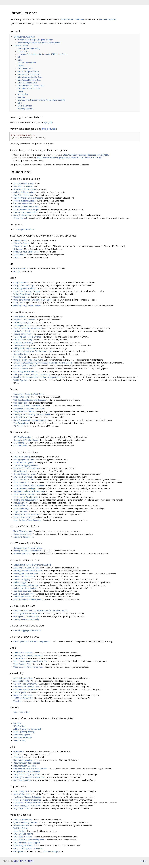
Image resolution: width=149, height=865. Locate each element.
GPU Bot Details (20, 445)
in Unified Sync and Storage (43, 362)
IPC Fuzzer (18, 426)
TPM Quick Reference (22, 819)
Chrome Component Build (24, 212)
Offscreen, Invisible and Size (25, 689)
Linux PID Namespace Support (26, 842)
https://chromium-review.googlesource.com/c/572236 (86, 155)
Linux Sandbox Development (28, 839)
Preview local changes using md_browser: (35, 39)
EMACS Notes (19, 254)
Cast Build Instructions (23, 195)
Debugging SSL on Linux (23, 459)
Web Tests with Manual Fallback (27, 405)
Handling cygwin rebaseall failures (27, 548)
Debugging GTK (20, 503)
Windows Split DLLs (21, 553)
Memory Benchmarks (22, 737)
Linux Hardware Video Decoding (27, 520)
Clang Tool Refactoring (23, 285)
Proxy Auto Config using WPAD (26, 774)
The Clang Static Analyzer (24, 288)
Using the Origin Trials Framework (28, 360)
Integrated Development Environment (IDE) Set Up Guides (43, 54)
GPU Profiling (19, 726)
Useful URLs (18, 751)
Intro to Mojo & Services (24, 791)
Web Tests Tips (20, 403)
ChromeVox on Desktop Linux (26, 686)
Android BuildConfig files (23, 594)
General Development (27, 62)
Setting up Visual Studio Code (26, 251)
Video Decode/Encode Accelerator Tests (30, 661)
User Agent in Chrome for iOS (26, 616)
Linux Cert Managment (23, 462)
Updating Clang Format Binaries (27, 305)
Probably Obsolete (25, 108)
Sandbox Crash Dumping (28, 491)
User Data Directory (22, 780)
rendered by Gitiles (108, 19)
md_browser (49, 128)
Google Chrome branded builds (26, 771)
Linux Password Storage (23, 494)
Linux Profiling (19, 831)
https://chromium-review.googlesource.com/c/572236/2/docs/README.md (69, 157)
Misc (20, 103)
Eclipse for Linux (20, 246)
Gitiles (16, 861)
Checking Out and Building (29, 48)
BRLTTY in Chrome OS (23, 695)
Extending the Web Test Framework (28, 408)
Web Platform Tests (22, 417)
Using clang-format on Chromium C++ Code (32, 300)
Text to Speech (19, 692)
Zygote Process (20, 511)
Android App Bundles (22, 596)
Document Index (21, 45)
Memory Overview (21, 712)
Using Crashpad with (29, 420)
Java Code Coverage (22, 591)
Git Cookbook (19, 268)
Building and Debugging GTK (25, 500)
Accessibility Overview (22, 678)
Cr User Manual (20, 218)
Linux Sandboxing (20, 508)
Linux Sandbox (22, 836)
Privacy (23, 861)
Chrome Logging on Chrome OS (27, 630)
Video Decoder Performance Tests (28, 667)
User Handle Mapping (22, 760)
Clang (20, 60)
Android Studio (19, 240)
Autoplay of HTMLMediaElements (28, 655)
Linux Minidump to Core (23, 479)
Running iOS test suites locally (26, 619)
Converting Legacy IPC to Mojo (26, 805)
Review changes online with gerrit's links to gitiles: (39, 42)
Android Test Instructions (24, 576)
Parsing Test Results (22, 331)
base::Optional (19, 357)
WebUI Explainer (20, 380)
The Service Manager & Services (27, 797)
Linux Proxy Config (21, 456)
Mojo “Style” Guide (21, 808)
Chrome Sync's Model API (24, 365)
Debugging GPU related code (25, 440)
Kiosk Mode (18, 757)
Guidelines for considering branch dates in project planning (38, 377)
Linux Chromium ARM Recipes (26, 209)
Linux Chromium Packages (24, 488)
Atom (15, 257)
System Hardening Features (25, 822)
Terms (30, 861)
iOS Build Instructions (22, 203)
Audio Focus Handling (22, 652)
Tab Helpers (18, 345)
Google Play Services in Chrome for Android (32, 565)
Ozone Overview (20, 368)
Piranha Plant (19, 658)
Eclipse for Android (21, 243)
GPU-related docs (25, 68)
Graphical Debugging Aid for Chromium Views (33, 351)
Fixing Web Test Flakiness (24, 411)
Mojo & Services (25, 105)
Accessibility (23, 94)
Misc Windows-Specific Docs (30, 77)
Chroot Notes (19, 505)
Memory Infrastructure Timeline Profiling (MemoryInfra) (42, 100)
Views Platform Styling (23, 342)
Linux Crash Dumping (22, 477)
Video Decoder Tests (22, 664)
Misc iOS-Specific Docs (27, 82)
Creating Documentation (24, 37)
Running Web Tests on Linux (25, 514)
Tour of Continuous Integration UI (28, 328)
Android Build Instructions (24, 192)
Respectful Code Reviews (24, 319)
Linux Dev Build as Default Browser (28, 485)
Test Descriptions (21, 423)
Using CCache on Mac (22, 531)
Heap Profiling (19, 740)
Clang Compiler (19, 282)
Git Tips (16, 271)
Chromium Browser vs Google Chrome (30, 768)
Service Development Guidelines (27, 800)
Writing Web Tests (21, 397)
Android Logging (20, 582)
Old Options (18, 851)
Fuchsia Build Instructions (24, 201)
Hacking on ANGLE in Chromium (27, 550)
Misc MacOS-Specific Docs (29, 74)
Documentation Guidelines (24, 766)
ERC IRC (16, 754)
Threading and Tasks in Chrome (27, 337)
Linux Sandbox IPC (21, 482)
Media (20, 91)
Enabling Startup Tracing (23, 731)
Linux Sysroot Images (22, 517)
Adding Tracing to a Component (27, 729)
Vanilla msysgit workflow (24, 845)
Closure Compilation (22, 334)
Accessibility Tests (21, 681)
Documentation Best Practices (26, 763)
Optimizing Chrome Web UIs (25, 371)
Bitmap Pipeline (20, 354)
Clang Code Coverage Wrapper (26, 291)
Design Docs (23, 51)
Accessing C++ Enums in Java (26, 567)
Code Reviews (19, 316)
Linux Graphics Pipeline (23, 834)
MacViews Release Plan (23, 537)
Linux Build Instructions (23, 183)
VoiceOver (17, 701)
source (143, 861)
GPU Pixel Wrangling (22, 437)
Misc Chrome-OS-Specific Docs (31, 85)
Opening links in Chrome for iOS (27, 613)
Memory (21, 97)
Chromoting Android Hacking (25, 585)
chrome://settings (50, 851)
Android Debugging (21, 579)
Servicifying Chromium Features (27, 802)
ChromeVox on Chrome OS (25, 684)
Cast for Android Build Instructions (28, 198)
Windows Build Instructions (25, 189)
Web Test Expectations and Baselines (29, 400)
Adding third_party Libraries (25, 348)
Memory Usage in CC (22, 734)
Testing (21, 65)
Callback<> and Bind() (22, 339)
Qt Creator (18, 249)
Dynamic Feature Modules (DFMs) (28, 599)
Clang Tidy (17, 302)
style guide (48, 122)
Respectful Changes (21, 322)
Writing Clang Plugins (22, 294)
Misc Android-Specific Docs (29, 80)
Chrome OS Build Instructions (26, 206)
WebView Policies (20, 828)
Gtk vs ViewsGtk (20, 471)
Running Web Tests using (32, 414)
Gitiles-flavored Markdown (72, 19)
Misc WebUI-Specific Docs (29, 88)
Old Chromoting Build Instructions (28, 848)
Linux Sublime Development (25, 497)
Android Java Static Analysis (25, 588)
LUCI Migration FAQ (22, 325)
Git (19, 57)
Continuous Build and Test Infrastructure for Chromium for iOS (40, 610)
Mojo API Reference (22, 794)
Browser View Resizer (22, 825)
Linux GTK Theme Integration (26, 468)
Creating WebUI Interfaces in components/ (31, 641)
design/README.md (25, 229)
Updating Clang (19, 297)
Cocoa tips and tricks (22, 534)
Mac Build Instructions (23, 186)
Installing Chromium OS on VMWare (28, 777)
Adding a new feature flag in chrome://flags (32, 374)
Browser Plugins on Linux (24, 474)
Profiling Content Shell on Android (27, 570)
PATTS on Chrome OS (23, 698)
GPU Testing (18, 442)
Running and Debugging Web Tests (28, 394)
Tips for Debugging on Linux (25, 465)
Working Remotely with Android (27, 573)
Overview (17, 723)
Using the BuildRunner (22, 215)
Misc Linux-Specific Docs (28, 71)
